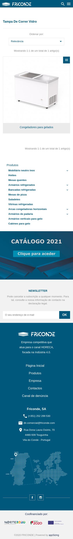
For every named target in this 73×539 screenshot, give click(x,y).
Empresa (35, 380)
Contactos (35, 388)
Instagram (40, 497)
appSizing (54, 535)
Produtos (12, 165)
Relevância (37, 41)
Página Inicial (35, 365)
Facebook (32, 497)
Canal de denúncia (35, 395)
